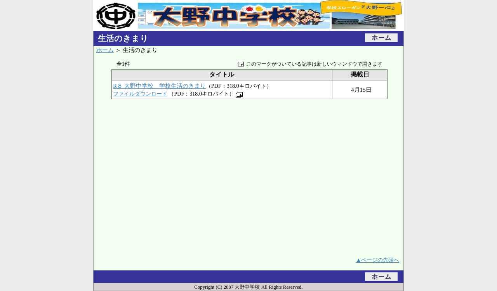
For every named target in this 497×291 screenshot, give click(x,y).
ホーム (105, 50)
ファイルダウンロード (140, 94)
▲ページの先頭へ (378, 260)
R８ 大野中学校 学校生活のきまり (159, 85)
